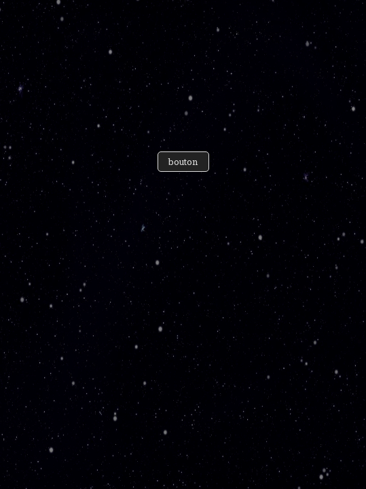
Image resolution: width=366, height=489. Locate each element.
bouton (183, 162)
